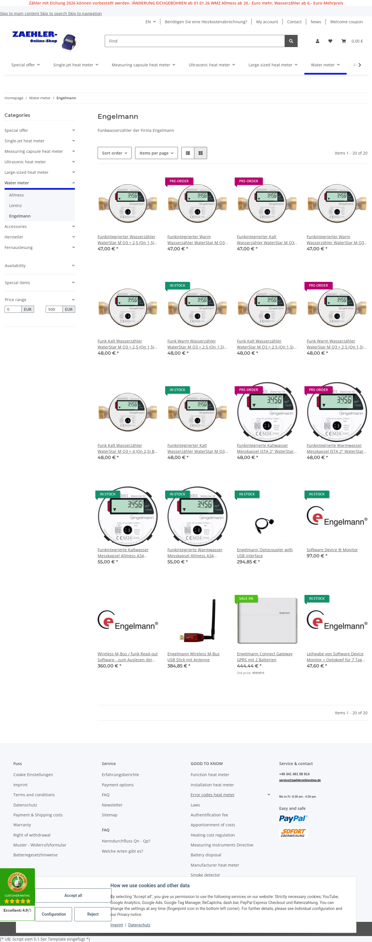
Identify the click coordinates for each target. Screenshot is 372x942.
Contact (294, 21)
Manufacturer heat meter (215, 865)
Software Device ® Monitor (332, 549)
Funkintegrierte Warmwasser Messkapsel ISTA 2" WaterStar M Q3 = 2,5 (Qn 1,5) (335, 448)
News (316, 21)
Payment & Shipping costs (38, 815)
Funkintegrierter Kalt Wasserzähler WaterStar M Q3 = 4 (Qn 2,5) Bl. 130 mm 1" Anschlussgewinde (196, 448)
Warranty (22, 824)
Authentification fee (209, 815)
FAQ (106, 794)
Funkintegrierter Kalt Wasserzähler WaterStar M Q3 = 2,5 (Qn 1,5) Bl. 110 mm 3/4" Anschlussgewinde (265, 240)
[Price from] (13, 309)
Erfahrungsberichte (120, 774)
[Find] (195, 41)
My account (267, 21)
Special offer (16, 130)
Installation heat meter (212, 784)
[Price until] (54, 309)
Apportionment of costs (213, 824)
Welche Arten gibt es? (122, 851)
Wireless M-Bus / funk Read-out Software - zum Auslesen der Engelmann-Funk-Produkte (128, 657)
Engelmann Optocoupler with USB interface (265, 552)
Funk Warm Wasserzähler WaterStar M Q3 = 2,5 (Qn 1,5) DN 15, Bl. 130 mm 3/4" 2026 (195, 344)
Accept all (73, 895)
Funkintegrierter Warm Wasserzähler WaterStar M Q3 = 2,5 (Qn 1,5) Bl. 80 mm (196, 240)
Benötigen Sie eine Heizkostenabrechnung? (206, 21)
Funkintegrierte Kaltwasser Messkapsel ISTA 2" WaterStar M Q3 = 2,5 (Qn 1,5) (265, 448)
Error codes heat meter (213, 794)
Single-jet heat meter (25, 140)
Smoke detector (205, 875)
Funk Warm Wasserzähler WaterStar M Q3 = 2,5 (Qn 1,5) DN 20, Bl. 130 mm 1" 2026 (335, 344)
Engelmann (20, 216)
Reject (93, 914)
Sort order (112, 153)
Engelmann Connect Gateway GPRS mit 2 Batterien (265, 656)
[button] (317, 41)
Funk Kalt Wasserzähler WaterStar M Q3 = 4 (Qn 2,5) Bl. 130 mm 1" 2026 (127, 448)
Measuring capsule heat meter (34, 151)
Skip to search (54, 13)
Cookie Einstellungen (33, 774)
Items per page (154, 153)
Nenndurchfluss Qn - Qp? (126, 841)
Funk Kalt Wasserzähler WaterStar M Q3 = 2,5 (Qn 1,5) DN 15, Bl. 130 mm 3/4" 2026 (126, 344)
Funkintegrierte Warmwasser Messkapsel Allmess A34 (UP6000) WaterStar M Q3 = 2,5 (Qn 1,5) (196, 553)
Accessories (16, 226)
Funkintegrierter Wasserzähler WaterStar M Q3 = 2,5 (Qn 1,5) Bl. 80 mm (126, 240)
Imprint (117, 925)
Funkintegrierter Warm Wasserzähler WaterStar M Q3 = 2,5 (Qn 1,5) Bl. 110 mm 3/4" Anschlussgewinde (335, 240)
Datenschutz (140, 925)
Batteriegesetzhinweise (35, 854)
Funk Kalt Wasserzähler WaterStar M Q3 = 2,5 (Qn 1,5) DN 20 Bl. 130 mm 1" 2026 (265, 344)
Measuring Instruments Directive (222, 845)
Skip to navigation (85, 13)
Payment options (118, 784)
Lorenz (15, 205)
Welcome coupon (346, 21)
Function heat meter (210, 774)
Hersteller (14, 237)
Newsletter (112, 805)
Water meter (17, 182)
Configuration (55, 914)
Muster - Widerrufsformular (39, 845)
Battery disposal (206, 854)
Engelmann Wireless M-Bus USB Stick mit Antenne (193, 656)
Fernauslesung (19, 247)
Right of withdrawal (32, 835)
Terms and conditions (34, 794)
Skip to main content (20, 13)
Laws (195, 805)
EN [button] (148, 21)
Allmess (16, 195)
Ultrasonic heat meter (25, 161)
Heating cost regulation (213, 835)
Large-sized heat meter (27, 172)
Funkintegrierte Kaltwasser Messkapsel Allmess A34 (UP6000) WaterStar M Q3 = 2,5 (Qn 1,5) (127, 553)
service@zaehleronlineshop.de (300, 780)
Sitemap (109, 815)
